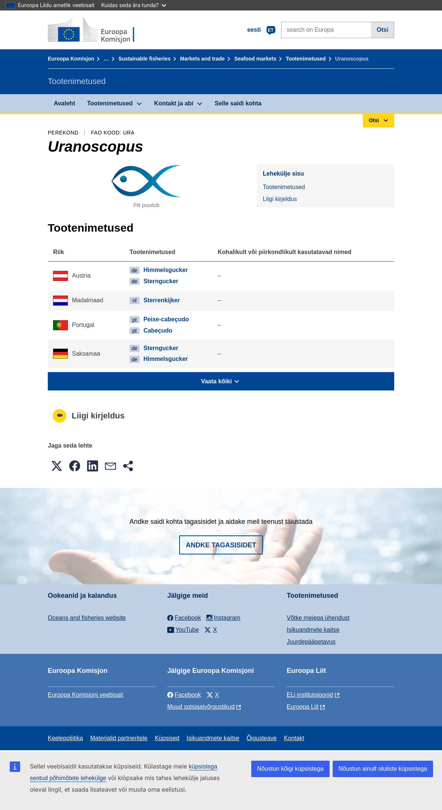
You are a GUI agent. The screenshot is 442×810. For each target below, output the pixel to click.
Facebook (184, 695)
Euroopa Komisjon (71, 59)
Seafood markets (255, 59)
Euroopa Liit (302, 707)
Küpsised (167, 738)
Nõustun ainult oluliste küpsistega (383, 769)
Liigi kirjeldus (280, 199)
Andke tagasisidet (221, 545)
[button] (56, 465)
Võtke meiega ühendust (318, 618)
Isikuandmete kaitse (313, 630)
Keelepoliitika (65, 738)
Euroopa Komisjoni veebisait (85, 695)
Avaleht (64, 103)
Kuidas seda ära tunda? (133, 5)
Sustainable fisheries (144, 59)
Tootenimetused (306, 59)
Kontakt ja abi (173, 103)
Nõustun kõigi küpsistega (290, 769)
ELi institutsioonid (310, 695)
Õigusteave (261, 738)
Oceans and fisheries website (87, 618)
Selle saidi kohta (238, 103)
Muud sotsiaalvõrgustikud (201, 707)
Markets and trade (202, 59)
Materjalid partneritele (119, 738)
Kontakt (294, 738)
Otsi (382, 30)
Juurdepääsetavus (311, 642)
